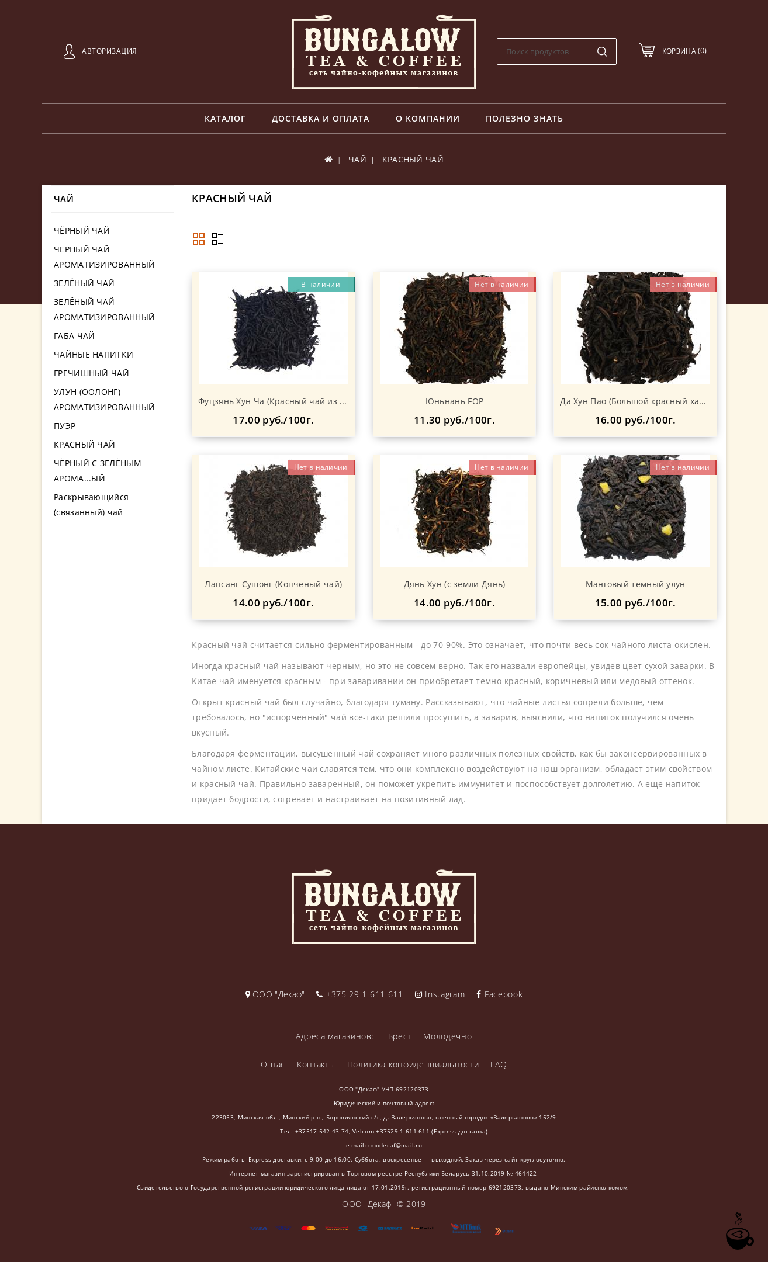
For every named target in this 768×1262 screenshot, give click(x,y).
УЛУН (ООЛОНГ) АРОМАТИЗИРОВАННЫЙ (104, 399)
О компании (428, 118)
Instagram (440, 994)
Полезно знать (524, 118)
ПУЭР (64, 425)
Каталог (225, 118)
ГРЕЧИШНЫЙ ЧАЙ (91, 373)
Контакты (316, 1064)
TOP (738, 1231)
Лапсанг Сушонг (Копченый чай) (273, 584)
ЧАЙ (357, 159)
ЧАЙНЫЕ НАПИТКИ (93, 354)
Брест (400, 1036)
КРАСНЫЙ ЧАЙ (84, 444)
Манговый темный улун (636, 584)
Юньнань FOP (454, 401)
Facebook (499, 994)
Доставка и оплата (320, 118)
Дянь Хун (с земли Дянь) (455, 584)
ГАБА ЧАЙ (74, 335)
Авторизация (109, 51)
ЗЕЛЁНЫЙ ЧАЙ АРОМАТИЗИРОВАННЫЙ (104, 309)
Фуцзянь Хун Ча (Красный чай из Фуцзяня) (288, 401)
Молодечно (447, 1036)
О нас (273, 1064)
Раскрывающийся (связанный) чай (91, 504)
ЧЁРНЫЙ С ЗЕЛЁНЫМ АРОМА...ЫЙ (97, 470)
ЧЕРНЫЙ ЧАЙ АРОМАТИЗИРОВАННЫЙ (104, 257)
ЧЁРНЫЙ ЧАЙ (82, 230)
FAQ (498, 1064)
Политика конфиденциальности (413, 1064)
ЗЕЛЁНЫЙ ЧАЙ (84, 283)
